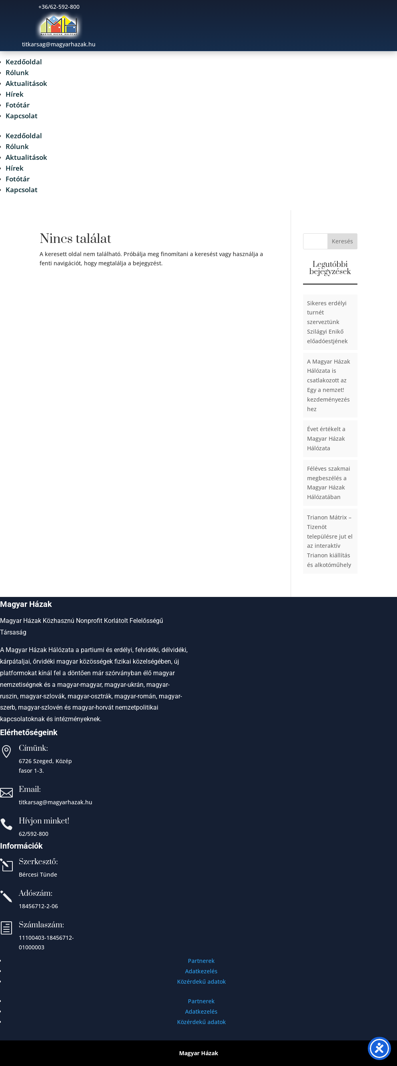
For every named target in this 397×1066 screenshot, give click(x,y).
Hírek (15, 94)
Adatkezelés (201, 971)
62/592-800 (33, 833)
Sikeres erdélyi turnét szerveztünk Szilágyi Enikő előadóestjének (327, 322)
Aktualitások (26, 83)
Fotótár (18, 104)
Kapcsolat (22, 115)
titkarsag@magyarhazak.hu (55, 802)
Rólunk (17, 72)
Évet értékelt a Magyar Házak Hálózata (326, 438)
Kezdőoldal (24, 61)
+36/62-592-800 (59, 6)
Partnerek (201, 961)
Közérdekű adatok (201, 981)
